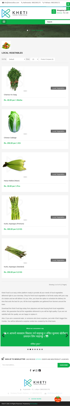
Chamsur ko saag (10, 95)
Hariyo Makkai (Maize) (11, 181)
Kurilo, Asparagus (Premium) (14, 224)
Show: (28, 59)
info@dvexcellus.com (10, 2)
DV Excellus (33, 404)
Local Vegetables (37, 30)
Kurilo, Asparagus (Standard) (14, 267)
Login (68, 8)
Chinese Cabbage (10, 138)
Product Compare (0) (47, 59)
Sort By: (4, 59)
